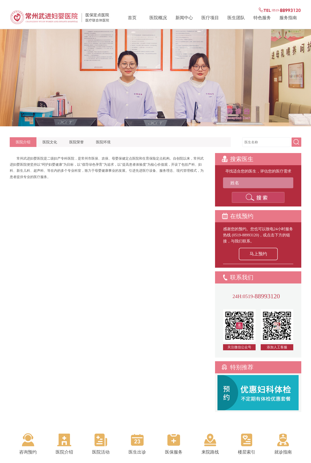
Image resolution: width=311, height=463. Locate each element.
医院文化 (50, 142)
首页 (132, 17)
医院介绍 (23, 142)
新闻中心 (184, 17)
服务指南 (288, 17)
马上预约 (258, 253)
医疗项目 (210, 17)
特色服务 (262, 17)
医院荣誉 (76, 142)
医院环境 (103, 142)
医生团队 (236, 17)
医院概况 (158, 17)
